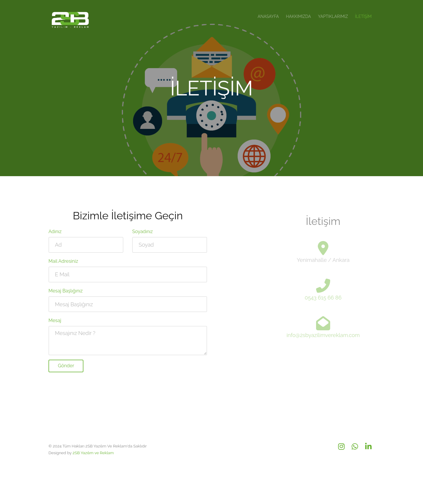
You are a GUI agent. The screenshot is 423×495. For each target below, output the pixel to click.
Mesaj (54, 323)
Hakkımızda (298, 16)
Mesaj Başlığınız (65, 294)
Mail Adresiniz (63, 264)
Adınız (55, 234)
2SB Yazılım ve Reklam (93, 452)
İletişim (363, 16)
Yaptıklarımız (333, 16)
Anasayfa (268, 16)
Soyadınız (142, 234)
